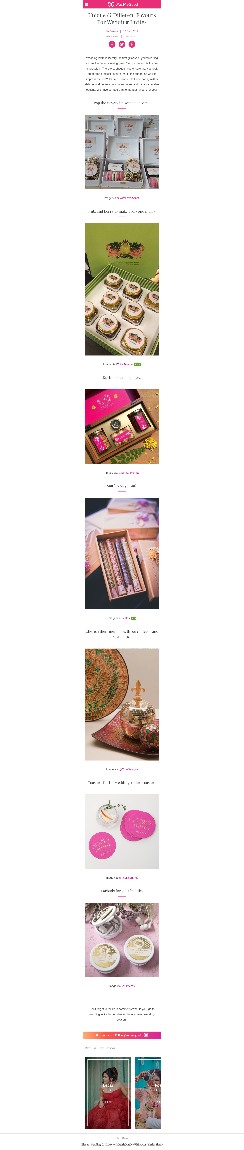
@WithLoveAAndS (128, 198)
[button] (92, 4)
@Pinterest (128, 986)
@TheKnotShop (128, 877)
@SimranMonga (128, 472)
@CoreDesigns (128, 769)
